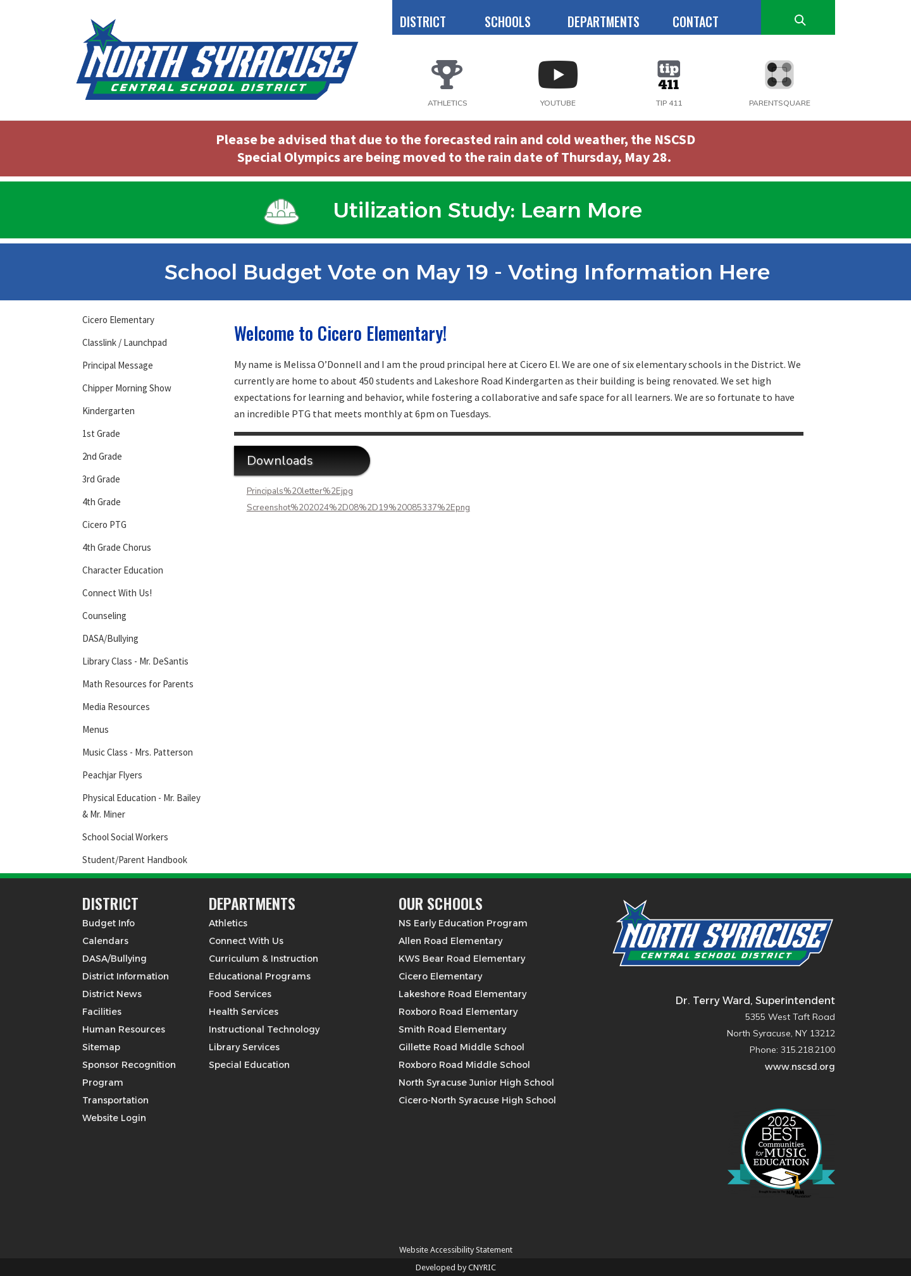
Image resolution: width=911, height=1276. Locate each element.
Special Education (249, 1064)
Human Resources (123, 1029)
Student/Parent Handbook (134, 860)
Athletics (228, 923)
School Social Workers (125, 837)
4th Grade (101, 502)
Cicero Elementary (118, 320)
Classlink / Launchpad (124, 342)
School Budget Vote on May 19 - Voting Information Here (453, 272)
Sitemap (101, 1047)
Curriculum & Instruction (263, 958)
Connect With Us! (117, 593)
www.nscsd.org (800, 1066)
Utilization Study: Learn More (453, 210)
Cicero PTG (104, 524)
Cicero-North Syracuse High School (477, 1100)
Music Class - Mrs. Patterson (137, 752)
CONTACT (695, 21)
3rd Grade (101, 479)
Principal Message (117, 365)
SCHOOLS (508, 21)
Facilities (101, 1011)
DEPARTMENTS (603, 21)
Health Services (243, 1011)
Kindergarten (108, 411)
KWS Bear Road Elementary (462, 958)
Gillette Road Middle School (461, 1047)
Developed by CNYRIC (456, 1267)
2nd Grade (102, 456)
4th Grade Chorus (116, 547)
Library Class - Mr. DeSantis (135, 661)
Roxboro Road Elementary (458, 1011)
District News (112, 994)
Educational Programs (260, 976)
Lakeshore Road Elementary (462, 994)
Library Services (244, 1047)
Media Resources (116, 707)
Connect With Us (246, 941)
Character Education (122, 570)
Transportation (115, 1100)
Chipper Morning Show (126, 388)
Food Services (240, 994)
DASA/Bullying (110, 638)
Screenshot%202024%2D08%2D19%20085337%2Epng (358, 507)
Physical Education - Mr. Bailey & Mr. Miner (141, 806)
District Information (125, 976)
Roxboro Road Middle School (464, 1064)
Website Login (114, 1118)
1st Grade (101, 433)
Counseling (104, 616)
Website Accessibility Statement (455, 1250)
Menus (95, 729)
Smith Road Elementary (452, 1029)
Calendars (105, 941)
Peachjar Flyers (112, 775)
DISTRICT (423, 21)
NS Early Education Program (463, 923)
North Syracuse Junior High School (476, 1082)
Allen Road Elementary (450, 941)
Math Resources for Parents (138, 684)
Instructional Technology (264, 1029)
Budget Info (108, 923)
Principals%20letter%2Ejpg (300, 491)
